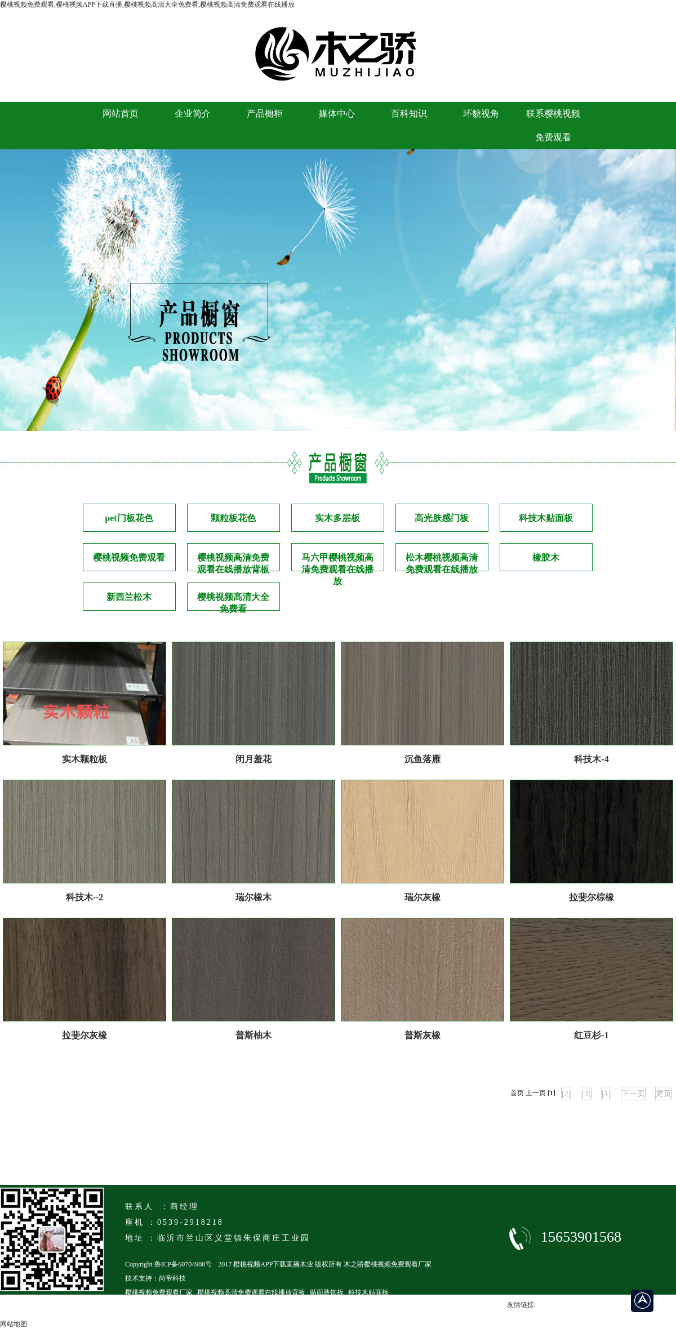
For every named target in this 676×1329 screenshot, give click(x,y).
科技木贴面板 (546, 518)
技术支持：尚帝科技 (155, 1278)
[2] (566, 1094)
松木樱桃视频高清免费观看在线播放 (442, 562)
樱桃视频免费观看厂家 (159, 1292)
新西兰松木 (129, 597)
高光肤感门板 (442, 518)
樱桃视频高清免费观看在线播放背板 (233, 562)
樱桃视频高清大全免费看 (233, 601)
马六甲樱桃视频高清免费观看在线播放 (337, 562)
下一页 (633, 1094)
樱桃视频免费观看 (129, 557)
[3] (585, 1094)
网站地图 (13, 1324)
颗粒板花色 (233, 518)
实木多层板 (337, 518)
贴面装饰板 (327, 1292)
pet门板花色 (129, 518)
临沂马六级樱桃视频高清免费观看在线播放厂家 (196, 1306)
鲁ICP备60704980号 (183, 1264)
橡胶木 (545, 557)
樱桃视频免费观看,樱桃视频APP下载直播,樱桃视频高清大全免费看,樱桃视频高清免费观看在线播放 (147, 4)
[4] (606, 1094)
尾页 (663, 1094)
